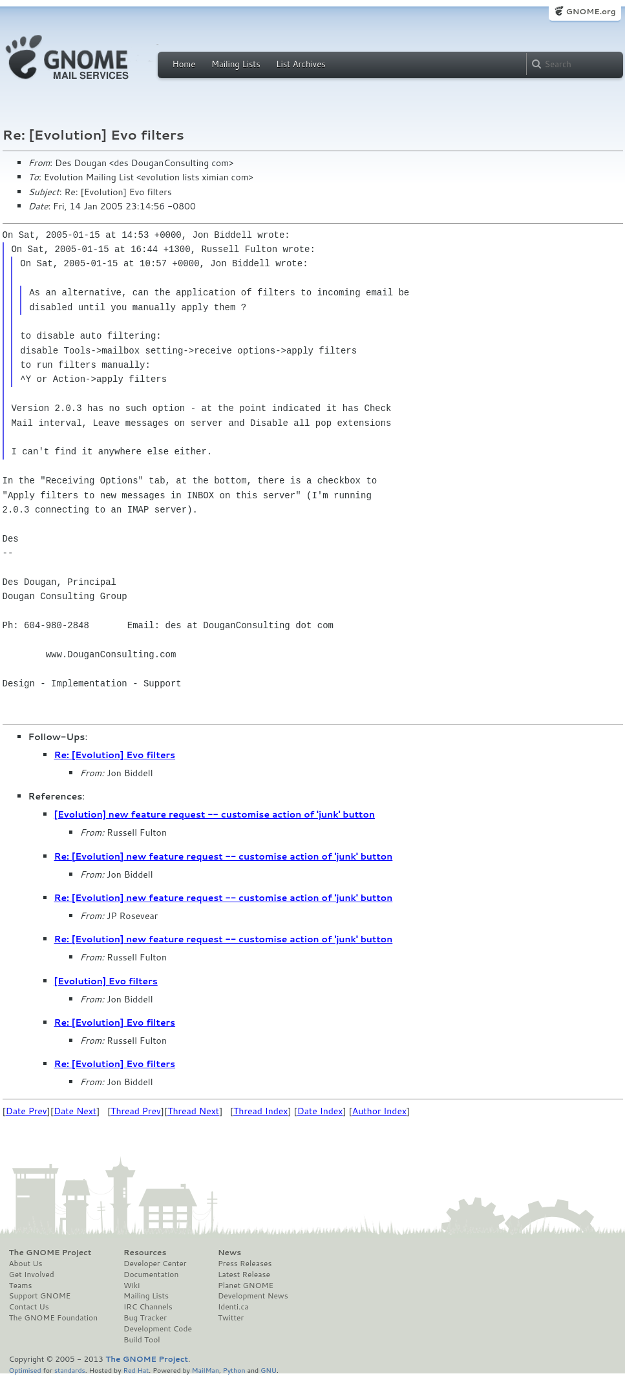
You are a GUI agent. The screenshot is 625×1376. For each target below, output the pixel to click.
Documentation (150, 1274)
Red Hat (136, 1370)
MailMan (205, 1370)
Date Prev (26, 1111)
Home (184, 64)
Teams (20, 1285)
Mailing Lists (235, 64)
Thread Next (193, 1111)
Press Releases (244, 1263)
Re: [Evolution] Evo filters (115, 754)
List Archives (300, 64)
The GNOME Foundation (53, 1318)
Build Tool (141, 1340)
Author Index (379, 1111)
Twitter (231, 1318)
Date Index (320, 1111)
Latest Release (244, 1274)
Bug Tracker (145, 1318)
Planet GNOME (245, 1285)
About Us (26, 1263)
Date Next (75, 1111)
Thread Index (260, 1111)
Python (234, 1370)
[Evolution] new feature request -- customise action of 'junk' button (214, 814)
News (229, 1252)
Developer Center (154, 1263)
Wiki (131, 1285)
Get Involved (31, 1274)
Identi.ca (233, 1307)
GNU (268, 1370)
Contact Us (29, 1307)
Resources (144, 1252)
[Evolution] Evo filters (106, 981)
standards (69, 1370)
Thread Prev (136, 1111)
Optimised (25, 1370)
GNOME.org (590, 11)
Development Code (157, 1329)
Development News (253, 1296)
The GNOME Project (50, 1252)
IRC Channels (148, 1307)
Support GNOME (40, 1296)
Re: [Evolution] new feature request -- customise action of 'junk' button (223, 856)
